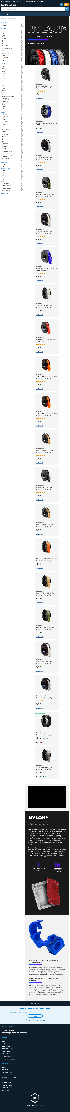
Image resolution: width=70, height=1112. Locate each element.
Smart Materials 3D (7, 151)
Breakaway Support (7, 48)
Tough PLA (4, 38)
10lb (3, 179)
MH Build (4, 131)
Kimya (3, 128)
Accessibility (6, 1090)
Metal (3, 43)
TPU (3, 58)
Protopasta (4, 145)
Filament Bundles (6, 185)
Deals (3, 181)
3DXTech (4, 114)
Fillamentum (5, 124)
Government (6, 1056)
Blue (3, 76)
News (4, 1044)
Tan (3, 83)
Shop (4, 1041)
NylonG (4, 138)
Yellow (3, 73)
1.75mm (4, 24)
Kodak (3, 126)
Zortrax (3, 160)
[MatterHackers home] (35, 1098)
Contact (5, 1070)
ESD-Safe (4, 98)
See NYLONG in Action (38, 43)
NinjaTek (4, 136)
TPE (3, 60)
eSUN (3, 123)
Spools (3, 166)
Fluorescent (5, 101)
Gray (3, 66)
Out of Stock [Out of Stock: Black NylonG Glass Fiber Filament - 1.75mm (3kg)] (39, 742)
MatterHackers (6, 129)
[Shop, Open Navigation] (5, 14)
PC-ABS (4, 55)
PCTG (3, 36)
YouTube (43, 1020)
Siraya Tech (5, 150)
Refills (3, 164)
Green (3, 75)
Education (6, 1051)
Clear (3, 85)
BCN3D (4, 119)
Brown (3, 82)
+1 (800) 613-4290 (40, 1)
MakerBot (4, 133)
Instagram (33, 1020)
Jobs (3, 1080)
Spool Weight (5, 169)
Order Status (7, 1072)
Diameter (4, 22)
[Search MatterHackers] (67, 9)
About (4, 1067)
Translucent (5, 110)
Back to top (35, 1003)
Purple (3, 78)
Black (3, 65)
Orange (4, 71)
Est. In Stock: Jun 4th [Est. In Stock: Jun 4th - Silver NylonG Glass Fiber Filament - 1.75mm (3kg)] (41, 776)
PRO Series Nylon (33, 19)
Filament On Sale (6, 188)
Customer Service (30, 1)
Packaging (5, 162)
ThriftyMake (5, 156)
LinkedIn (36, 1020)
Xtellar (3, 153)
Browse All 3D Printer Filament (12, 19)
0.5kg (3, 170)
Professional (7, 1049)
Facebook (26, 1020)
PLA (3, 30)
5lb (2, 177)
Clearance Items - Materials (9, 190)
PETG (3, 35)
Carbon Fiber (5, 45)
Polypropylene (5, 57)
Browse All (4, 193)
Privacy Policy (7, 1085)
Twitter (29, 1020)
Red (3, 70)
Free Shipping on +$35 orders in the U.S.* (12, 1)
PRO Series (5, 143)
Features (4, 93)
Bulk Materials (5, 183)
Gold (3, 87)
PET (3, 33)
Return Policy (7, 1082)
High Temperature (6, 105)
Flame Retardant (6, 99)
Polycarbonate (5, 53)
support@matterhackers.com (14, 1033)
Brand (3, 112)
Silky (3, 108)
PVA (3, 47)
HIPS (3, 52)
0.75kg (3, 172)
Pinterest (40, 1020)
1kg (3, 174)
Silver (3, 88)
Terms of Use (7, 1088)
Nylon (3, 42)
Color (3, 63)
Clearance (4, 187)
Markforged (5, 134)
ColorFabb (4, 121)
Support (5, 1054)
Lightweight (5, 106)
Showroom (6, 1046)
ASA (3, 40)
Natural (4, 90)
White (3, 68)
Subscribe (35, 1016)
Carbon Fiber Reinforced (8, 94)
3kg (3, 175)
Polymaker (4, 146)
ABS (3, 31)
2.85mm (4, 25)
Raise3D (4, 148)
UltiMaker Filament (6, 158)
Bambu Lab (5, 116)
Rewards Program (9, 1077)
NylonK (3, 139)
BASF (3, 117)
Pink (3, 80)
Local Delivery (7, 1075)
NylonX (3, 141)
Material (4, 28)
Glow (3, 103)
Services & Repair (8, 1059)
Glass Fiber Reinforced (8, 96)
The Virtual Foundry (7, 155)
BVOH (3, 50)
